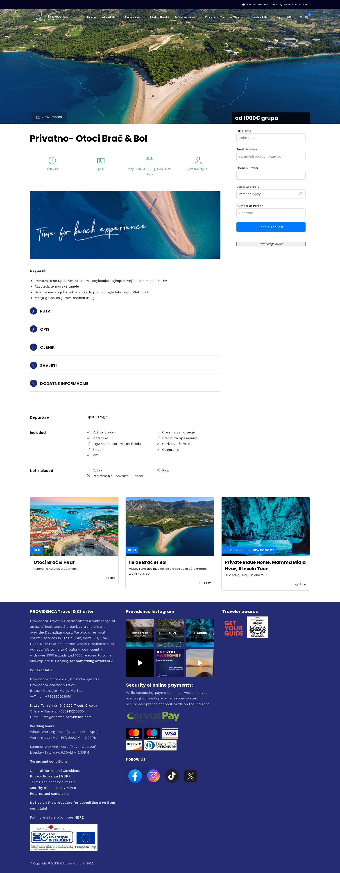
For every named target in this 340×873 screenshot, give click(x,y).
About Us (109, 17)
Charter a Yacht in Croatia (224, 17)
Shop (277, 17)
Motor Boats (159, 17)
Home (91, 17)
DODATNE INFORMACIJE (64, 383)
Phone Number (270, 171)
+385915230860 (71, 711)
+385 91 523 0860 (294, 4)
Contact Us (258, 17)
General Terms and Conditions (55, 771)
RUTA (45, 311)
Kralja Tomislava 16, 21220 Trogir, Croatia (63, 705)
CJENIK (47, 347)
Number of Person (270, 209)
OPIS (45, 329)
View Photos (49, 117)
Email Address (270, 153)
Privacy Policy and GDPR (50, 776)
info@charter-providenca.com (67, 717)
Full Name (270, 134)
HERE (79, 817)
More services (185, 17)
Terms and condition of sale (53, 782)
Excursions (133, 17)
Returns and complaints (49, 794)
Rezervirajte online (270, 244)
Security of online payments (53, 788)
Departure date (270, 190)
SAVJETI (48, 365)
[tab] (125, 311)
